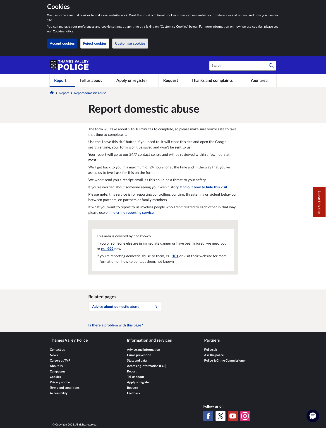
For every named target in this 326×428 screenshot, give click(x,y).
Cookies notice (63, 31)
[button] (313, 416)
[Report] (62, 80)
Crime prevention (139, 355)
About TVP (57, 366)
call (107, 249)
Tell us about (135, 377)
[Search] (271, 66)
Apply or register (138, 382)
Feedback (133, 393)
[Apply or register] (135, 80)
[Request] (173, 80)
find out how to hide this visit (203, 187)
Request (132, 387)
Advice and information (143, 349)
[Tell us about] (93, 80)
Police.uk (210, 349)
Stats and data (137, 360)
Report (64, 93)
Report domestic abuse (90, 93)
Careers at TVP (60, 360)
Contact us (57, 349)
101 (175, 256)
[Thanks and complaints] (216, 80)
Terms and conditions (64, 387)
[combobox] (242, 66)
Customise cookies (130, 43)
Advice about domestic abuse (125, 307)
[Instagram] (245, 416)
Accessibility (58, 393)
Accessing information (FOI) (146, 366)
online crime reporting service (129, 212)
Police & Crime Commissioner (225, 360)
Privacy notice (60, 382)
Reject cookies (95, 43)
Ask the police (214, 355)
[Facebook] (208, 416)
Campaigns (57, 371)
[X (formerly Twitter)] (220, 416)
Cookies (55, 377)
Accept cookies (62, 43)
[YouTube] (233, 416)
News (54, 355)
